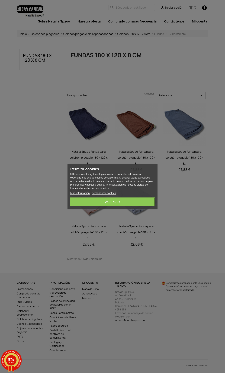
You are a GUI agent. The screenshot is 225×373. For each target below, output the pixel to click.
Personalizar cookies (104, 193)
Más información (80, 193)
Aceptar (112, 202)
